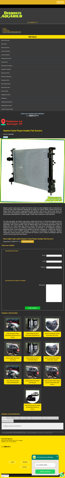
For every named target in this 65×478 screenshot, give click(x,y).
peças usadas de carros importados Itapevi (32, 359)
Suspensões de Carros (6, 105)
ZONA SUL (28, 418)
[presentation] (16, 274)
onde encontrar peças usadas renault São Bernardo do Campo (32, 407)
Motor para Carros (5, 73)
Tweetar (5, 137)
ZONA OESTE (23, 418)
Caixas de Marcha (5, 54)
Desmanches (4, 62)
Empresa (25, 462)
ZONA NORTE (16, 418)
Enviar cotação (32, 308)
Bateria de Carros (5, 47)
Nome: (52, 256)
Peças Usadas (4, 91)
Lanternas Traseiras (6, 69)
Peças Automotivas (6, 83)
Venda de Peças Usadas (7, 109)
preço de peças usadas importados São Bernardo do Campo (12, 335)
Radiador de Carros (6, 94)
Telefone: (51, 267)
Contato (24, 467)
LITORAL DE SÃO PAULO (53, 418)
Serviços (32, 37)
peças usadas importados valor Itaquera (32, 381)
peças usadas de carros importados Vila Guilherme (32, 334)
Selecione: (4, 418)
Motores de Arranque (6, 76)
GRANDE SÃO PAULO (37, 418)
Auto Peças (4, 44)
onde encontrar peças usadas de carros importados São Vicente (52, 382)
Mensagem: (50, 293)
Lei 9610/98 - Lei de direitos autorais (45, 432)
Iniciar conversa (45, 471)
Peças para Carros (5, 87)
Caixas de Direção (5, 51)
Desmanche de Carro (6, 58)
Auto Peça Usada (5, 40)
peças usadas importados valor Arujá (13, 359)
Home (12, 462)
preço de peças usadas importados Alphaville (13, 381)
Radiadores (4, 98)
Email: (52, 262)
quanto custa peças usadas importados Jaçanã (52, 359)
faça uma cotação (28, 241)
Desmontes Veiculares (6, 65)
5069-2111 (34, 22)
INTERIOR (44, 418)
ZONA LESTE (10, 418)
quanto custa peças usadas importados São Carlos (52, 334)
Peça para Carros (5, 80)
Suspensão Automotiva (6, 102)
